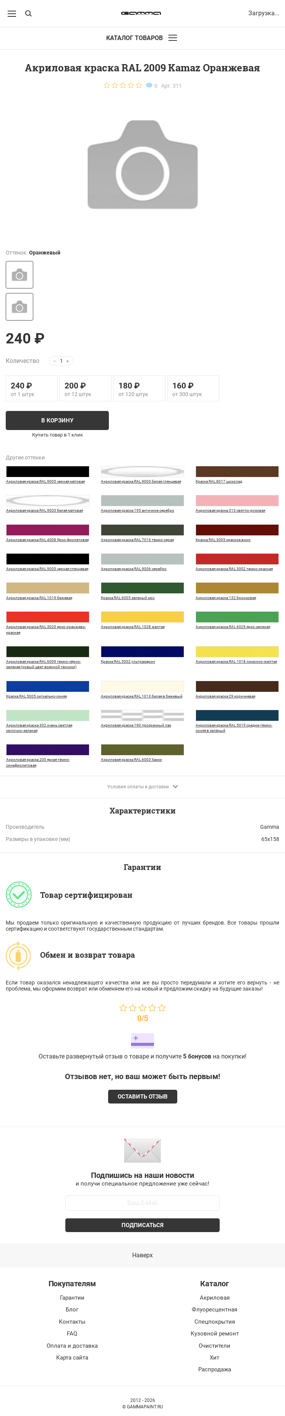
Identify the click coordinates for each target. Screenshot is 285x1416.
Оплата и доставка (72, 1345)
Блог (72, 1309)
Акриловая (215, 1297)
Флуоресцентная (214, 1309)
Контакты (72, 1321)
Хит (214, 1357)
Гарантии (72, 1297)
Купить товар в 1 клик (57, 435)
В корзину (57, 420)
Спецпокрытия (214, 1321)
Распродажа (214, 1369)
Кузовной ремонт (215, 1333)
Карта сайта (72, 1357)
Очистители (214, 1345)
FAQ (72, 1333)
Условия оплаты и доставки (142, 786)
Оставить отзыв (143, 1096)
